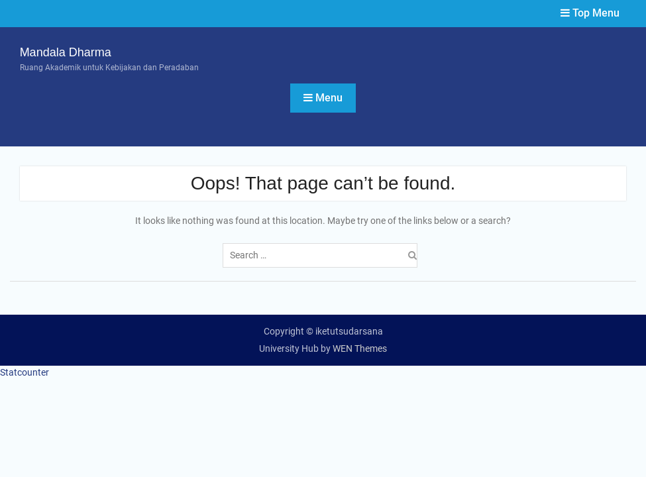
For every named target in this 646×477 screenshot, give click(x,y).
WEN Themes (360, 348)
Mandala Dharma (65, 52)
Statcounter (24, 372)
